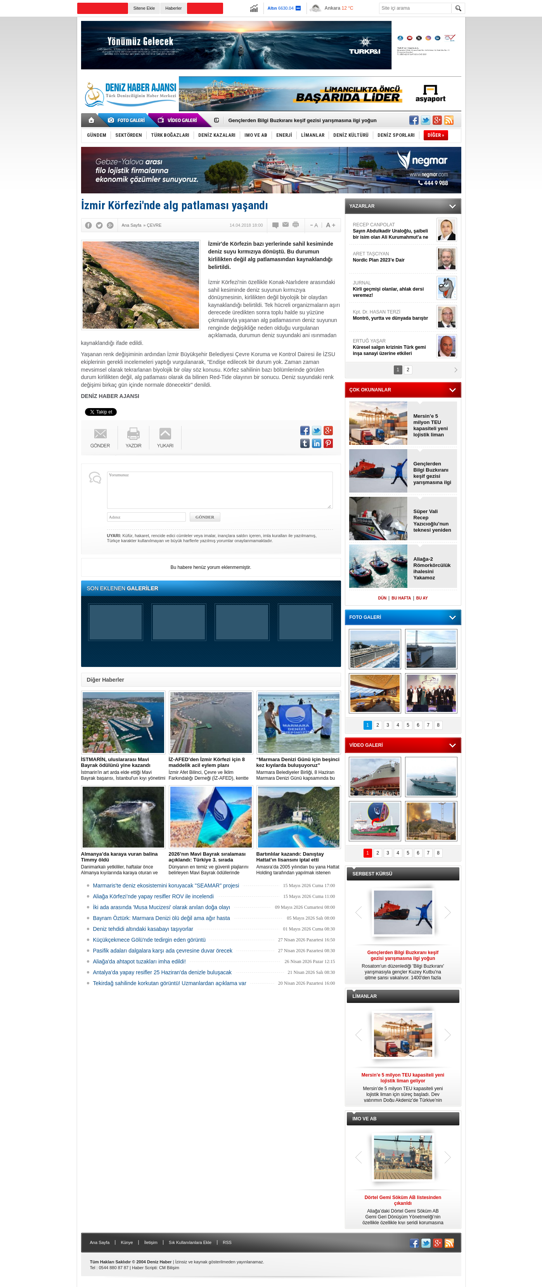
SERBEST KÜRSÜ (373, 874)
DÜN (382, 598)
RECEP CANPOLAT (394, 231)
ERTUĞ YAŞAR (394, 347)
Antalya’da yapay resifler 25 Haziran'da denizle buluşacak (162, 972)
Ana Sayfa (100, 1242)
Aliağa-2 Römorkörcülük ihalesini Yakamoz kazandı (432, 568)
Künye (127, 1242)
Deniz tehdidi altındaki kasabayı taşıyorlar (143, 929)
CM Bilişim (169, 1267)
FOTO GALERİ (365, 617)
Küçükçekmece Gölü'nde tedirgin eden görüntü (149, 940)
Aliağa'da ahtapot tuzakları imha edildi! (139, 961)
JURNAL (394, 289)
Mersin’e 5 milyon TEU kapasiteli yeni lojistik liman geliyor (431, 425)
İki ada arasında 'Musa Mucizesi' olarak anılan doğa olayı (161, 907)
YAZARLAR (362, 206)
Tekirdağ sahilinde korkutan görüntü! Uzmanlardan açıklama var (169, 983)
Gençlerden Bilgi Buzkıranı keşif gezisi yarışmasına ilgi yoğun (303, 120)
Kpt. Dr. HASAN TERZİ (394, 315)
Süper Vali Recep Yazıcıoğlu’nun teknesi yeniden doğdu (433, 520)
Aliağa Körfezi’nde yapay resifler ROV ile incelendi (153, 896)
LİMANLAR (365, 996)
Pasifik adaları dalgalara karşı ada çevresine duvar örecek (163, 951)
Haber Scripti (144, 1267)
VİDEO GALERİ (366, 745)
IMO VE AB (365, 1119)
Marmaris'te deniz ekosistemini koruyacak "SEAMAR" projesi (166, 885)
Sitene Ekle (144, 8)
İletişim (151, 1242)
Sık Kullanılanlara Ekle (190, 1242)
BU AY (422, 598)
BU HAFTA (401, 598)
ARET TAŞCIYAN (394, 257)
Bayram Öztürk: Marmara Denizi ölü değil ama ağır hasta (161, 918)
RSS (227, 1242)
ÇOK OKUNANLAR (370, 390)
